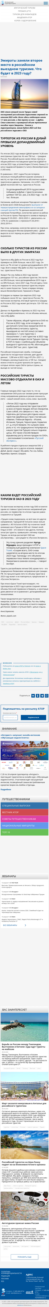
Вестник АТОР (10, 812)
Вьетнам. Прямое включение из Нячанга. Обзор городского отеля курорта (23, 886)
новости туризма (32, 1127)
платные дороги (35, 1246)
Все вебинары (10, 925)
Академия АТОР (24, 17)
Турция (42, 1127)
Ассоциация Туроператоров (10, 2)
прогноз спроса (22, 624)
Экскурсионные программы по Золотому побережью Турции (23, 894)
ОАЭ (2, 622)
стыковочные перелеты (22, 1188)
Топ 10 (6, 832)
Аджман (34, 622)
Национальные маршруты (18, 825)
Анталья (22, 1127)
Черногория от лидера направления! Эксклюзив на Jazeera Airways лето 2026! (22, 902)
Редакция (5, 1276)
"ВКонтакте (34, 672)
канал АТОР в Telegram (22, 666)
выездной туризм (9, 1068)
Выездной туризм (30, 1186)
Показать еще (24, 1257)
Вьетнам (32, 1068)
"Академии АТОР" (8, 684)
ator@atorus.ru (16, 1293)
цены (39, 1068)
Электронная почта (9, 713)
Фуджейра (12, 624)
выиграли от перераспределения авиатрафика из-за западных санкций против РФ (23, 207)
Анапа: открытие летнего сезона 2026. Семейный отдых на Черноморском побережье (22, 911)
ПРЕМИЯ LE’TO (24, 11)
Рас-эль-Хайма (25, 622)
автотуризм (24, 1246)
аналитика (16, 1246)
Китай (18, 1068)
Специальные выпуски (16, 805)
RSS (2, 1281)
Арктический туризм (24, 8)
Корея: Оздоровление (25, 20)
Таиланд (25, 1068)
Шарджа (41, 622)
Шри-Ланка (7, 1186)
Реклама (5, 1278)
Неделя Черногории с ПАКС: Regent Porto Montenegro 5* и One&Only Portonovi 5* (22, 920)
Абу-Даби (4, 624)
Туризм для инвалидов (24, 14)
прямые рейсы (8, 1188)
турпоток (6, 1127)
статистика (9, 622)
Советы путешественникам (19, 819)
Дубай (17, 622)
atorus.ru (20, 1305)
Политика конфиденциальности (11, 1272)
